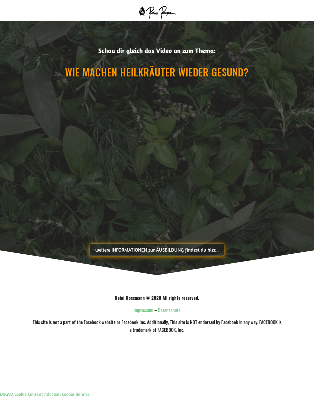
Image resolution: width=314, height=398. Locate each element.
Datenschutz (169, 310)
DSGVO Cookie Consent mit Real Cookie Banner (45, 394)
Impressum (143, 310)
